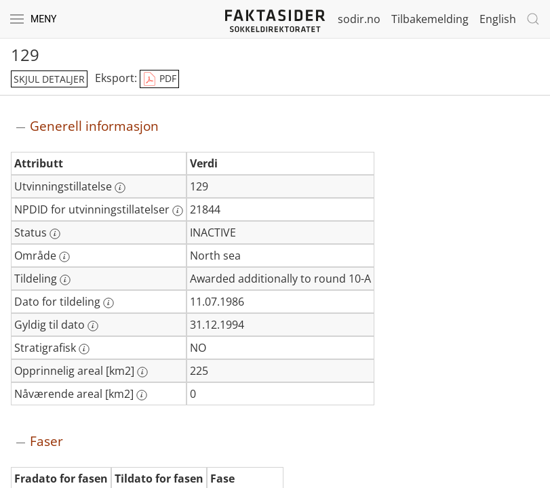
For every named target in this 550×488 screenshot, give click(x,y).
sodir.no (359, 19)
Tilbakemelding (430, 19)
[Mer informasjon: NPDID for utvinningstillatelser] (177, 210)
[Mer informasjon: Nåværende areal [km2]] (141, 395)
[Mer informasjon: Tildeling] (65, 279)
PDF (159, 79)
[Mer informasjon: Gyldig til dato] (92, 326)
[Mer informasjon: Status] (55, 233)
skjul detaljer (49, 79)
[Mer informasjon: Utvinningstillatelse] (120, 187)
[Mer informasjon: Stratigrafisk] (84, 349)
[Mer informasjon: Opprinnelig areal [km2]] (142, 372)
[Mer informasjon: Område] (64, 256)
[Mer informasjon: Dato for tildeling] (108, 303)
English (497, 19)
